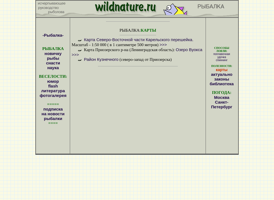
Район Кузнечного (101, 59)
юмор (53, 81)
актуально (221, 74)
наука (53, 67)
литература (53, 90)
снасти (53, 63)
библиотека (222, 83)
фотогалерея (53, 95)
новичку (53, 53)
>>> (163, 44)
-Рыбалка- (53, 35)
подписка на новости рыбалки (53, 114)
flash (53, 86)
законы (221, 79)
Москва (221, 97)
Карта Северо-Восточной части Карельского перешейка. (138, 39)
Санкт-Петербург (221, 104)
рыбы (53, 58)
